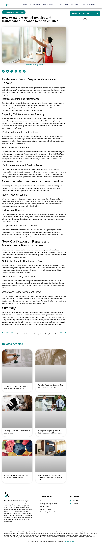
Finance (58, 4)
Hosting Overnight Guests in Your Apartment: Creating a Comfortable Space (49, 477)
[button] (3, 71)
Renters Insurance (89, 4)
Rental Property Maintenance (14, 12)
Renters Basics (48, 4)
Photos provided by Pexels (34, 65)
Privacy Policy (69, 541)
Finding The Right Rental (31, 4)
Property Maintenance (72, 4)
